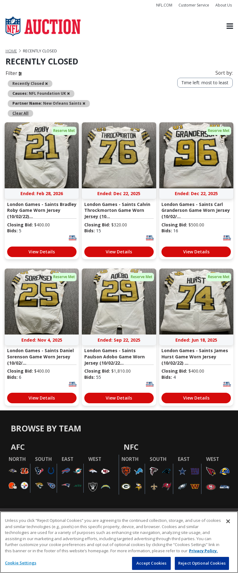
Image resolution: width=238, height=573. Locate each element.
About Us (223, 5)
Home (11, 51)
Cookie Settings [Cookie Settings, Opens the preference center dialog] (20, 563)
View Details (42, 252)
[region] (119, 542)
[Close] (228, 521)
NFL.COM (164, 5)
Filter (14, 73)
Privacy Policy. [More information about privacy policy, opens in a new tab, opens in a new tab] (203, 550)
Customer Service (193, 5)
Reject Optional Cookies (202, 563)
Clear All (20, 113)
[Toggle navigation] (229, 26)
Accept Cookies (151, 563)
